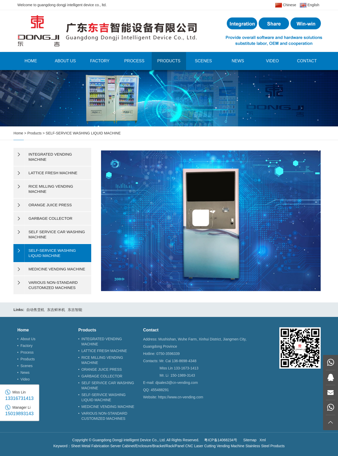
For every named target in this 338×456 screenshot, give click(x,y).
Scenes (203, 61)
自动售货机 (35, 310)
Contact (307, 61)
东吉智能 (75, 310)
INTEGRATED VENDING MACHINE (101, 341)
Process (134, 61)
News (238, 61)
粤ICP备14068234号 (220, 440)
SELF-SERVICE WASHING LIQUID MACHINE (83, 133)
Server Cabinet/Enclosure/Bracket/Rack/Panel (147, 446)
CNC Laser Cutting (200, 446)
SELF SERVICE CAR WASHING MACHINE (107, 385)
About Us (65, 61)
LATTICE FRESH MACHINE (104, 351)
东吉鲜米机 (56, 310)
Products (168, 61)
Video (272, 61)
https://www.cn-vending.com (180, 397)
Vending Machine (230, 446)
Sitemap (249, 440)
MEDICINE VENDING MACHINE (107, 407)
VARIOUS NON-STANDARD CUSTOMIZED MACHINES (104, 416)
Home (31, 61)
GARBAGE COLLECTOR (101, 376)
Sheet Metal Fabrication (90, 446)
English (309, 5)
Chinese (285, 5)
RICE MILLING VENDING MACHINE (102, 360)
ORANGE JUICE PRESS (101, 369)
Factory (100, 61)
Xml (262, 440)
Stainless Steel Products (265, 446)
